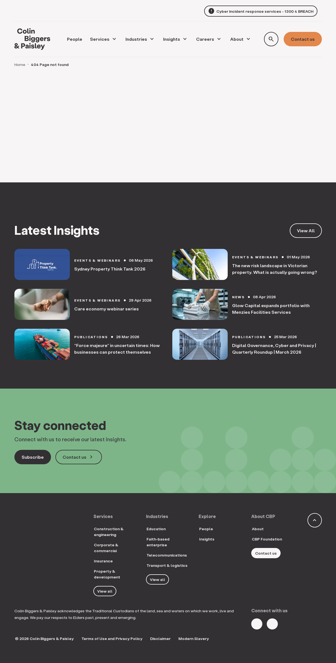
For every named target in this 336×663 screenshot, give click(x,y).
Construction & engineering (109, 531)
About (236, 39)
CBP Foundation (267, 539)
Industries (136, 39)
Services (99, 39)
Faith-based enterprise (158, 541)
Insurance (103, 560)
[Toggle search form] (271, 39)
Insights (171, 39)
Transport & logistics (167, 565)
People (206, 528)
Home (19, 64)
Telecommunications (167, 555)
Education (156, 528)
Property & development (107, 574)
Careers (205, 39)
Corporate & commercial (106, 547)
